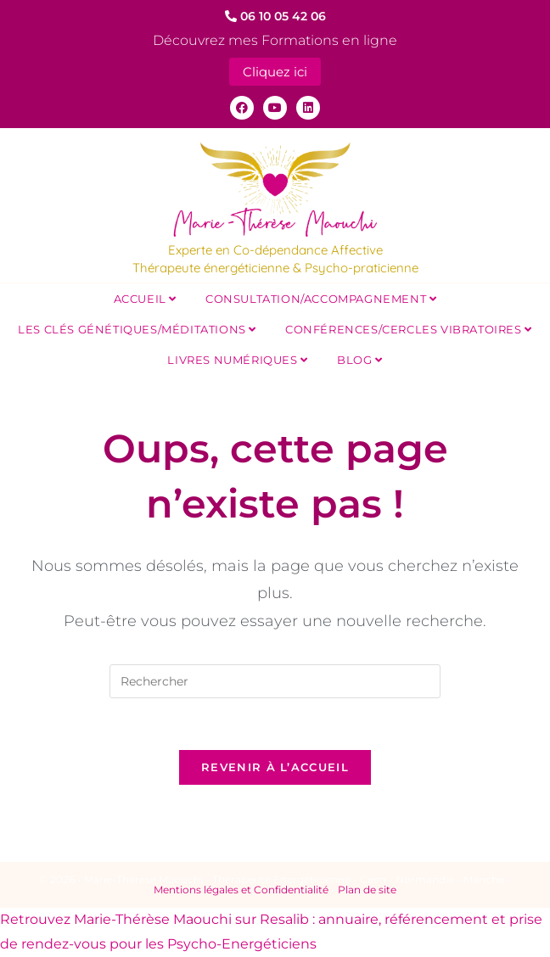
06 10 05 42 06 (275, 16)
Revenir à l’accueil (275, 767)
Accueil (145, 298)
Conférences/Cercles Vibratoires (408, 329)
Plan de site (367, 889)
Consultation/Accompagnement (320, 298)
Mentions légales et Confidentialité (241, 889)
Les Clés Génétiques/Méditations (137, 329)
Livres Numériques (237, 360)
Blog (360, 360)
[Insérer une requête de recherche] (275, 681)
